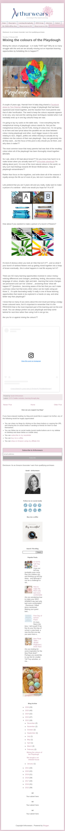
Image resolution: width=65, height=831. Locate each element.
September (31, 733)
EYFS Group (39, 23)
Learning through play (26, 23)
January (30, 764)
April (29, 743)
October (30, 730)
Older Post (58, 405)
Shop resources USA (41, 26)
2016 (27, 784)
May (29, 740)
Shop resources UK (25, 26)
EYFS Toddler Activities (16, 398)
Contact (57, 23)
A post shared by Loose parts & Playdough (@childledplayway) (31, 388)
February (30, 749)
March (29, 746)
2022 (27, 720)
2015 (27, 788)
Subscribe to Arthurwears (32, 450)
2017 (27, 781)
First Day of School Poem (37, 618)
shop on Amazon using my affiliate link (25, 441)
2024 (27, 714)
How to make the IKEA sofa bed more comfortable (37, 591)
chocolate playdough (46, 162)
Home (4, 23)
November (31, 726)
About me (49, 23)
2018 (27, 778)
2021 (27, 768)
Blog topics (12, 23)
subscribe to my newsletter (21, 435)
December (31, 723)
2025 (27, 710)
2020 (27, 771)
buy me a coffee (17, 438)
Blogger (46, 825)
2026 (27, 707)
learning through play (32, 398)
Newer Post (7, 405)
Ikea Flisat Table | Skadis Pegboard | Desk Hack (37, 643)
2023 (27, 717)
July (29, 736)
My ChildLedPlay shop (9, 26)
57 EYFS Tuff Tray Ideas (36, 564)
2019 (27, 774)
